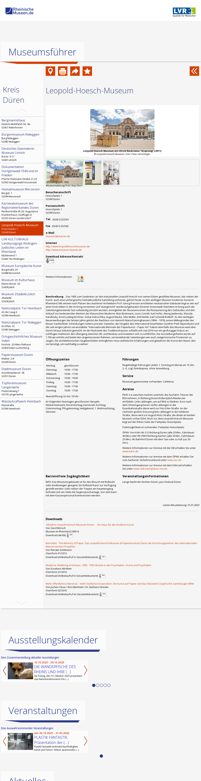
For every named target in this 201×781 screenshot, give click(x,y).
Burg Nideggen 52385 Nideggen (22, 137)
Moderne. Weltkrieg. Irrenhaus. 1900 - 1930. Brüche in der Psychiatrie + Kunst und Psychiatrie (98, 565)
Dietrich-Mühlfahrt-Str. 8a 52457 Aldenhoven (22, 123)
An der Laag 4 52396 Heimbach (22, 311)
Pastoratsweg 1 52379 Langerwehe (22, 388)
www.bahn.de (130, 451)
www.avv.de (174, 460)
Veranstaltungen (43, 710)
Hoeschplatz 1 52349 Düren (22, 228)
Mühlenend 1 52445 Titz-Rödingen (22, 249)
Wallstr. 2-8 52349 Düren (22, 358)
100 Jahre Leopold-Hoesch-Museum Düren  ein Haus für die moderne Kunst (90, 524)
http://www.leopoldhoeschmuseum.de (68, 246)
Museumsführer (42, 51)
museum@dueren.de (58, 236)
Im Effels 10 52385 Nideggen (22, 325)
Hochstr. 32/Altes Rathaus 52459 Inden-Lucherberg (22, 341)
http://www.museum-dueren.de (64, 249)
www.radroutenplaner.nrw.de (150, 468)
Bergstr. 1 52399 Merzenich (22, 192)
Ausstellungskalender (53, 639)
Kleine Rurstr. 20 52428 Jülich (22, 283)
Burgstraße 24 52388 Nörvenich (22, 269)
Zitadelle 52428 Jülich (22, 297)
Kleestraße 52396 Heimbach (22, 404)
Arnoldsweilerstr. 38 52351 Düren (22, 372)
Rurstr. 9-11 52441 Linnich (22, 154)
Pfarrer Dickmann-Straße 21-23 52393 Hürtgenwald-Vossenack (22, 174)
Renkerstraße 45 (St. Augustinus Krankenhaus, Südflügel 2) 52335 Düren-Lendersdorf (22, 210)
